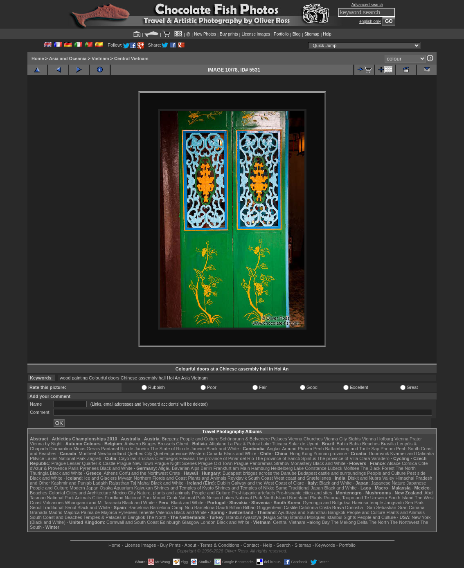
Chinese (129, 377)
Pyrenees (89, 468)
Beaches (38, 492)
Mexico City (124, 492)
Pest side (416, 473)
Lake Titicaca (274, 443)
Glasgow (190, 522)
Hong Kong (301, 453)
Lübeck (335, 468)
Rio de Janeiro (134, 448)
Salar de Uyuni (303, 443)
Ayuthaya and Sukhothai (302, 512)
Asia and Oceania (68, 58)
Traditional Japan (305, 487)
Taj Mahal (140, 482)
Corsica (409, 463)
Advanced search (367, 4)
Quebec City (140, 453)
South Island (401, 497)
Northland (299, 497)
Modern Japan (84, 487)
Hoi (170, 377)
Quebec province (170, 453)
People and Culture (199, 438)
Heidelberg (282, 468)
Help (327, 34)
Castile (291, 507)
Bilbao (235, 507)
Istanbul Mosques (307, 517)
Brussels (166, 443)
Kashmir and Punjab (71, 482)
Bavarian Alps (185, 468)
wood (65, 377)
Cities (98, 497)
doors (113, 377)
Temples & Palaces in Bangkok (114, 517)
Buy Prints (170, 545)
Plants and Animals (207, 478)
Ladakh (100, 482)
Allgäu (164, 468)
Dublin (223, 482)
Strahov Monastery (292, 463)
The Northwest (404, 522)
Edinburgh (170, 522)
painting (80, 377)
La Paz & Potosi (244, 443)
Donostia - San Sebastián (370, 507)
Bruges (149, 443)
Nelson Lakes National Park (234, 497)
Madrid (56, 512)
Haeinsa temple (367, 502)
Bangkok (336, 512)
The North (406, 468)
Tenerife (147, 512)
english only (370, 21)
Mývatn (125, 478)
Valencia (164, 512)
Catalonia (308, 507)
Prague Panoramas (253, 463)
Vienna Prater (408, 438)
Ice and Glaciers (100, 478)
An (177, 377)
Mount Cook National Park (179, 497)
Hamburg (260, 468)
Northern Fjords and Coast (160, 478)
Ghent (182, 443)
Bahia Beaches (364, 443)
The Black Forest (377, 468)
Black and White (223, 448)
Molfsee (352, 468)
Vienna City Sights (342, 438)
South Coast (260, 478)
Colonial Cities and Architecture (80, 492)
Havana (187, 458)
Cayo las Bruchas (136, 458)
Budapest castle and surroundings (332, 473)
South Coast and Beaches (56, 517)
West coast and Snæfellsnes (302, 478)
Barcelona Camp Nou (171, 507)
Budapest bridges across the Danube (260, 473)
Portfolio (281, 34)
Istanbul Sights (341, 517)
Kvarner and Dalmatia (412, 453)
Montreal (87, 453)
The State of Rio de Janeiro (178, 448)
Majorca (72, 512)
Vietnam (100, 58)
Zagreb (94, 458)
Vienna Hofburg (377, 438)
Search (283, 545)
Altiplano (217, 443)
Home (38, 58)
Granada (38, 512)
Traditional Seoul (59, 507)
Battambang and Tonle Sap (352, 448)
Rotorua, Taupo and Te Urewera (355, 497)
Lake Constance (310, 468)
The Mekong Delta (349, 522)
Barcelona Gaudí (211, 507)
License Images (140, 545)
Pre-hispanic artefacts (253, 492)
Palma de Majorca (99, 512)
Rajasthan (119, 482)
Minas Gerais (86, 448)
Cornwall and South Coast (132, 522)
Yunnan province (330, 453)
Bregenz (170, 438)
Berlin (206, 468)
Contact (251, 545)
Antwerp (132, 443)
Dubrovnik (379, 453)
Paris (73, 468)
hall (162, 377)
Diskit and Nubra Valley (371, 478)
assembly (147, 377)
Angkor (274, 448)
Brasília (388, 443)
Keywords (325, 545)
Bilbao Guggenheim (263, 507)
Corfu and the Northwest (143, 473)
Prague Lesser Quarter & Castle (84, 463)
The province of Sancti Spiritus (285, 458)
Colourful (98, 377)
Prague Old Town (215, 463)
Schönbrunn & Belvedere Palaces (253, 438)
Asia (185, 377)
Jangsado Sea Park (403, 502)
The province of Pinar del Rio (225, 458)
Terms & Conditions (219, 545)
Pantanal (110, 448)
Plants (316, 497)
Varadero (380, 458)
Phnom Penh (394, 448)
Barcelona (138, 507)
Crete (174, 473)
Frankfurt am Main (232, 468)
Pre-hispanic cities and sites (304, 492)
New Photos (205, 34)
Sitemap (312, 34)
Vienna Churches (305, 438)
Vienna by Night (45, 443)
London (208, 522)
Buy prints (229, 34)
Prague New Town (135, 463)
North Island (276, 497)
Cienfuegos (166, 458)
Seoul (35, 507)
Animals (83, 497)
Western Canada (205, 453)
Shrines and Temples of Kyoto (184, 487)
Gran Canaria (410, 507)
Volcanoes (53, 502)
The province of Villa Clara (344, 458)
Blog (297, 34)
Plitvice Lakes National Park (58, 458)
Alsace (394, 463)
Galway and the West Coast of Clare (267, 482)
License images (256, 34)
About (190, 545)
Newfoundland (111, 453)
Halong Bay (318, 522)
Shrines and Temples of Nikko (244, 487)
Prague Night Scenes (175, 463)
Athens (110, 473)
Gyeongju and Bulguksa (327, 502)
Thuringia (39, 473)
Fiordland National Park (128, 497)
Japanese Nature (388, 482)
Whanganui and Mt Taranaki (93, 502)
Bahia (342, 443)
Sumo (282, 487)
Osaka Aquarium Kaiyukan (126, 487)
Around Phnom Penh (303, 448)
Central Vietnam (131, 58)
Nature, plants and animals (164, 492)
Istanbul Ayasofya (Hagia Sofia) (257, 517)
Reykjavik (237, 478)
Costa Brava (331, 507)
